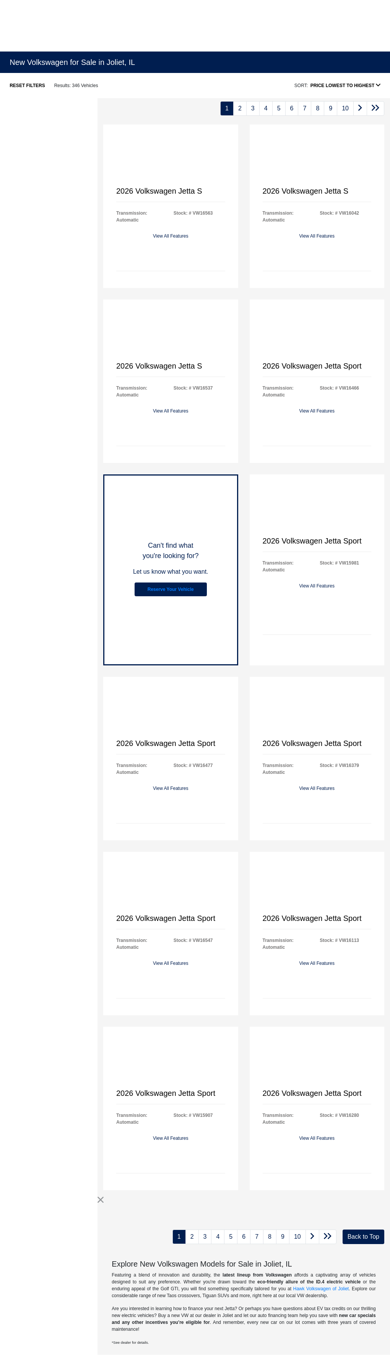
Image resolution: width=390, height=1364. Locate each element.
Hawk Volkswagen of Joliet (321, 1288)
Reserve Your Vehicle (171, 589)
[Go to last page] (375, 108)
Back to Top (363, 1236)
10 (345, 108)
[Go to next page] (360, 108)
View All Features (170, 236)
